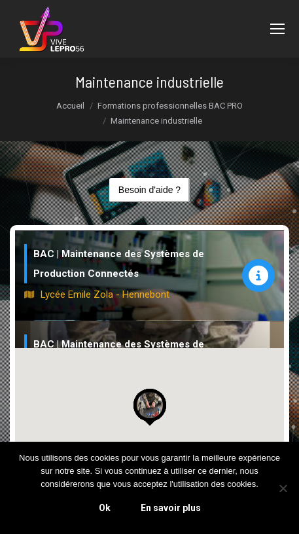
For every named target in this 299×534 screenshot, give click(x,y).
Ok (105, 508)
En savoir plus (171, 508)
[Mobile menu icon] (277, 28)
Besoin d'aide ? (149, 190)
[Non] (282, 488)
